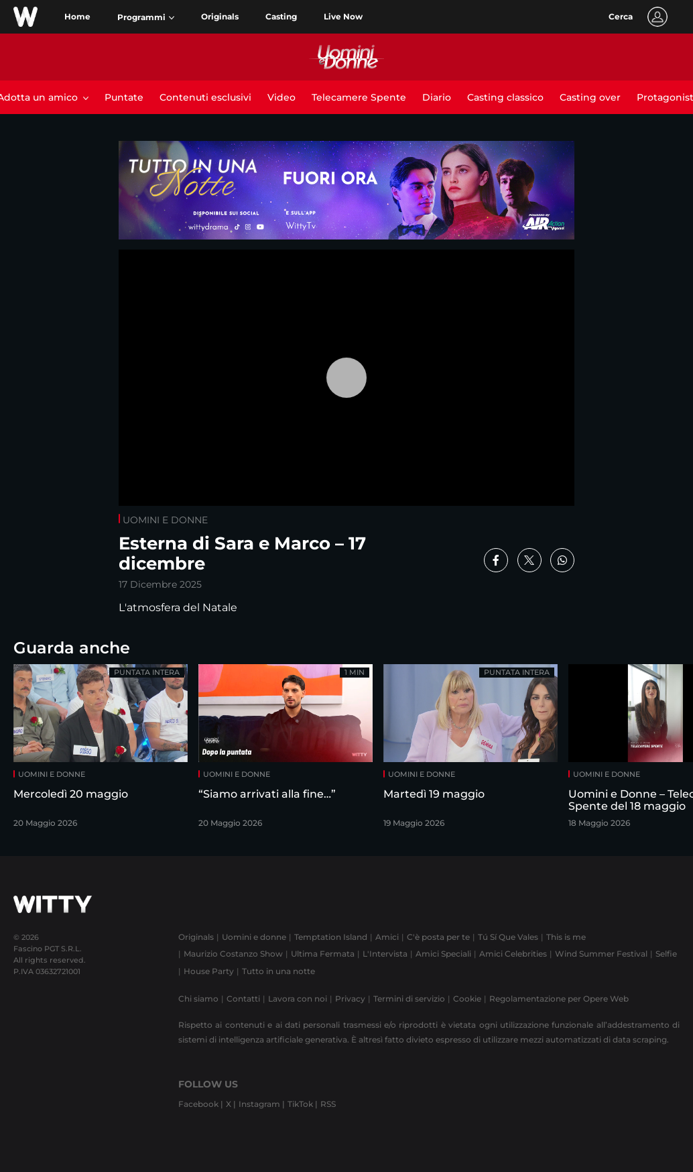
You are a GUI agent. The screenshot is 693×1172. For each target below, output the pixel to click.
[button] (145, 17)
